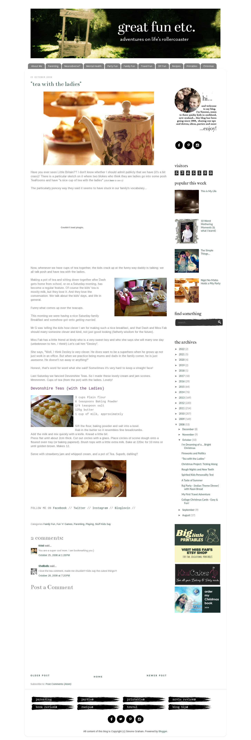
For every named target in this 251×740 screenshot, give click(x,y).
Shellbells (43, 566)
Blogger (163, 731)
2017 (182, 376)
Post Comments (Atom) (58, 684)
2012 (182, 403)
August (186, 515)
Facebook (60, 508)
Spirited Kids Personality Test (198, 474)
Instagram (100, 508)
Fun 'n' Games (65, 524)
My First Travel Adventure (196, 494)
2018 (182, 370)
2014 (182, 392)
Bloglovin (122, 508)
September (188, 509)
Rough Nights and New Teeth (198, 469)
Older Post (40, 675)
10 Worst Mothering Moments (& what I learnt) (208, 226)
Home (98, 676)
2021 (182, 354)
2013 (182, 397)
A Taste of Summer (192, 480)
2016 (182, 381)
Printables (192, 66)
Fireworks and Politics (194, 453)
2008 (182, 424)
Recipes (176, 66)
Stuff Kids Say (103, 524)
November (188, 434)
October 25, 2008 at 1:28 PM (54, 555)
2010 (182, 413)
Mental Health (94, 66)
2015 (182, 386)
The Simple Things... (207, 252)
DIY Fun (162, 66)
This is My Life (208, 191)
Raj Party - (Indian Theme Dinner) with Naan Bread (200, 487)
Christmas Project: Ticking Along (200, 464)
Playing (90, 524)
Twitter (80, 508)
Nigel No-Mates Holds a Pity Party (210, 281)
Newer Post (157, 675)
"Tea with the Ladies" (56, 83)
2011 (182, 408)
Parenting (53, 66)
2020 (182, 359)
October (187, 440)
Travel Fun (146, 66)
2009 (182, 419)
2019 (182, 365)
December (188, 429)
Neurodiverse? (72, 66)
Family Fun (129, 66)
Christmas (208, 66)
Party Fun (113, 66)
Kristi (41, 545)
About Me (36, 66)
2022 (182, 349)
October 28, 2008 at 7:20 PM (54, 575)
